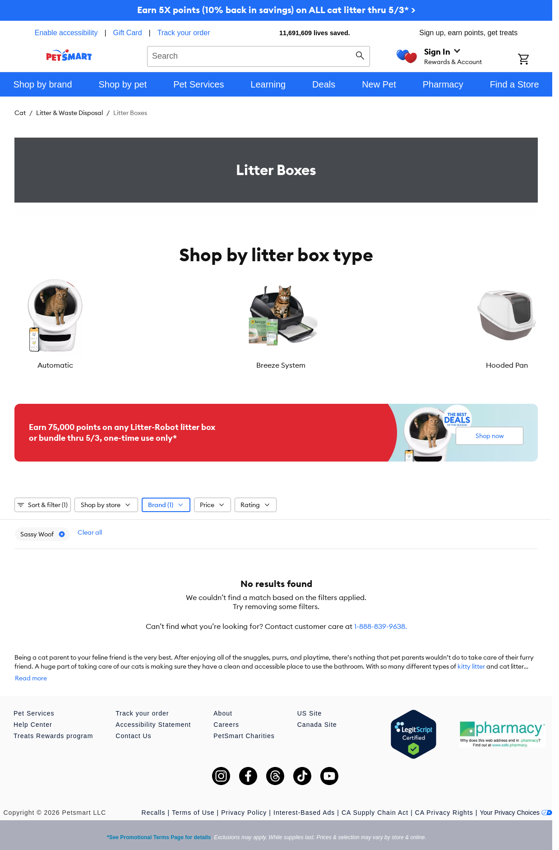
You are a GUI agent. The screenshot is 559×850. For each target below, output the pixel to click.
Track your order (183, 33)
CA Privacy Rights (444, 799)
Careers (226, 711)
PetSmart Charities (243, 722)
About (222, 699)
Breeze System (145, 365)
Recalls (154, 799)
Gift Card (127, 33)
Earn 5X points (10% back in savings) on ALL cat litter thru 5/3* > (276, 9)
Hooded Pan (233, 365)
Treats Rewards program (53, 722)
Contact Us (133, 722)
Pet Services (34, 699)
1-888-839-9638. (380, 621)
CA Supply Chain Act (375, 799)
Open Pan (319, 365)
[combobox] (258, 55)
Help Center (33, 711)
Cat (20, 113)
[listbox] (276, 322)
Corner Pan (494, 365)
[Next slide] (523, 322)
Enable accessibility (66, 33)
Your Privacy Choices (516, 799)
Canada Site (317, 711)
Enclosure (407, 365)
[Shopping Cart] (535, 60)
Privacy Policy (244, 799)
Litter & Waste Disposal (69, 113)
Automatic (58, 365)
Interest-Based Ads (304, 799)
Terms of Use (193, 799)
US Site (309, 699)
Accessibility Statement (153, 711)
